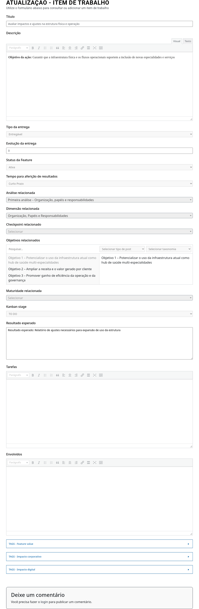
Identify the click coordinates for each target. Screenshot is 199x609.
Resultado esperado (21, 323)
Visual (176, 41)
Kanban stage (16, 306)
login (44, 602)
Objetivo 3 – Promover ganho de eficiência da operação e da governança (51, 277)
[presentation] (18, 48)
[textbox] (99, 200)
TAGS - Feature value (21, 544)
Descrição (13, 33)
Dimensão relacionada (22, 208)
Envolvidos (14, 454)
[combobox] (99, 199)
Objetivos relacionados (23, 240)
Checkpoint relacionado (23, 224)
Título (10, 16)
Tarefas (11, 367)
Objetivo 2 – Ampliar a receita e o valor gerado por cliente (50, 269)
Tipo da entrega (17, 127)
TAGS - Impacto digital (22, 569)
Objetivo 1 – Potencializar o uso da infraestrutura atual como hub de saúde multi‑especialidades (52, 260)
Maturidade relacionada (24, 291)
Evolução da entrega (21, 143)
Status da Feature (19, 160)
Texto (188, 41)
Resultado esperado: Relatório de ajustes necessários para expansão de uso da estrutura (99, 343)
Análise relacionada (20, 193)
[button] (18, 47)
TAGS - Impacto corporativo (25, 556)
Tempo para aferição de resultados (31, 176)
